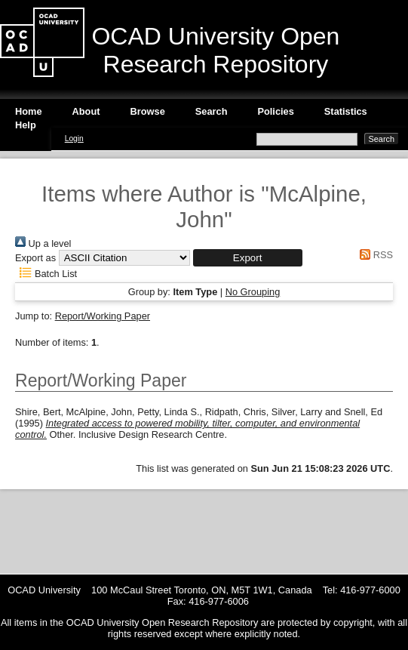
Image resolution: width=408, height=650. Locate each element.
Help (25, 125)
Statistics (345, 111)
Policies (275, 111)
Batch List (46, 273)
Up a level (43, 243)
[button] (247, 257)
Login (74, 138)
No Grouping (253, 291)
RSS (374, 254)
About (86, 111)
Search (211, 111)
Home (28, 111)
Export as (35, 257)
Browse (147, 111)
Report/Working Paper (102, 316)
